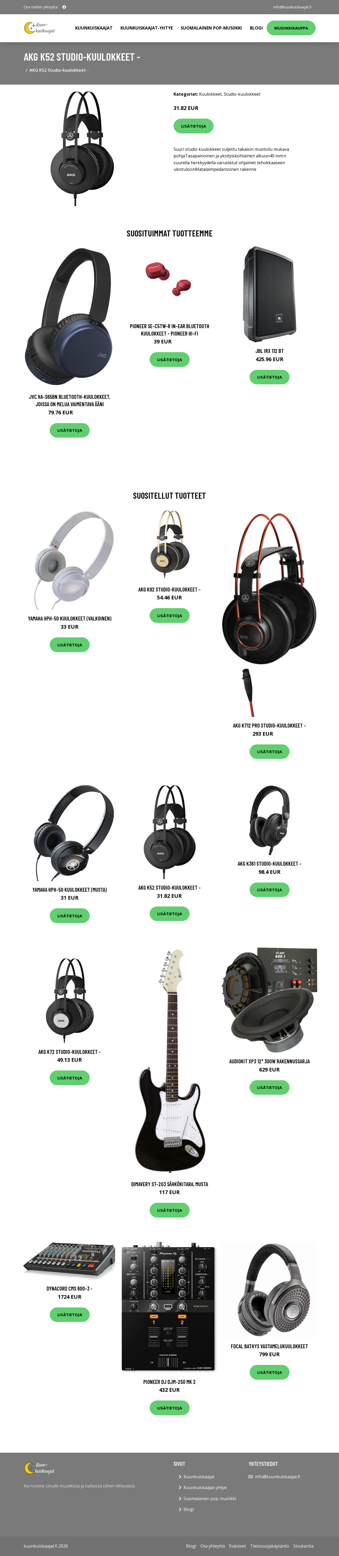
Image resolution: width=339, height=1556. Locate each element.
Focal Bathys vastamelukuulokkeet (269, 1346)
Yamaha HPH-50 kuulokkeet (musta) (69, 889)
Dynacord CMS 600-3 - (70, 1288)
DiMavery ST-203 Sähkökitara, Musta (169, 1184)
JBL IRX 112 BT (269, 350)
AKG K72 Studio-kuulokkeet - (69, 1051)
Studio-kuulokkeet (242, 94)
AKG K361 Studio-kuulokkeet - (269, 863)
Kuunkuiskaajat (94, 28)
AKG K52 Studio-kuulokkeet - (169, 887)
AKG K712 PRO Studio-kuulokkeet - (269, 725)
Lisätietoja (193, 126)
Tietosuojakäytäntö (269, 1546)
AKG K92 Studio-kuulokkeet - (169, 589)
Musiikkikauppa (291, 28)
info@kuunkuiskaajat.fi (292, 6)
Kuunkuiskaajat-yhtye (146, 28)
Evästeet (237, 1546)
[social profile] (64, 7)
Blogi (256, 28)
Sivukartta (303, 1546)
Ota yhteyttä (212, 1546)
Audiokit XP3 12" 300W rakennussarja (269, 1061)
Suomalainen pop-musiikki (211, 28)
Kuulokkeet (210, 94)
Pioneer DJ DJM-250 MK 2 (169, 1381)
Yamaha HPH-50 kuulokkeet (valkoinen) (70, 618)
